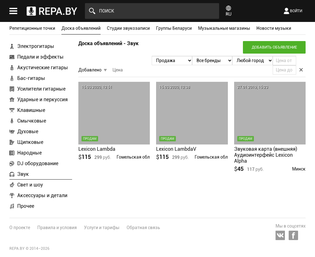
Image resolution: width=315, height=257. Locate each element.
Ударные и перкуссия (42, 99)
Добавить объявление (274, 47)
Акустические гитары (42, 68)
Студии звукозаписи (128, 28)
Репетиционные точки (32, 28)
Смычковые (31, 121)
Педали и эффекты (40, 57)
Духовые (27, 131)
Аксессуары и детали (42, 195)
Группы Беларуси (174, 28)
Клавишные (31, 110)
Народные (29, 153)
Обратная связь (143, 227)
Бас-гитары (31, 78)
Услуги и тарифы (101, 227)
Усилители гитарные (41, 89)
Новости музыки (273, 28)
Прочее (25, 206)
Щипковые (30, 142)
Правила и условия (57, 227)
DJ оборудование (37, 163)
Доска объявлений (81, 28)
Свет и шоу (30, 185)
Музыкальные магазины (224, 28)
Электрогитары (35, 46)
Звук (23, 174)
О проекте (19, 227)
